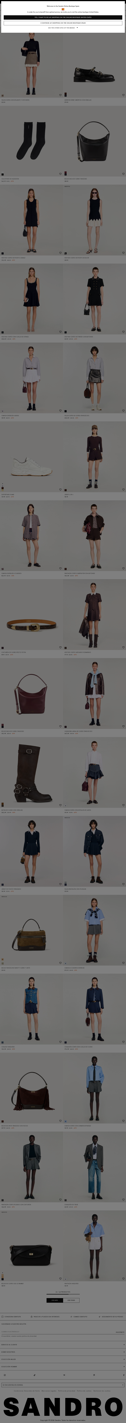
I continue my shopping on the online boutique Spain (63, 23)
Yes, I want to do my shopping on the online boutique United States (63, 17)
